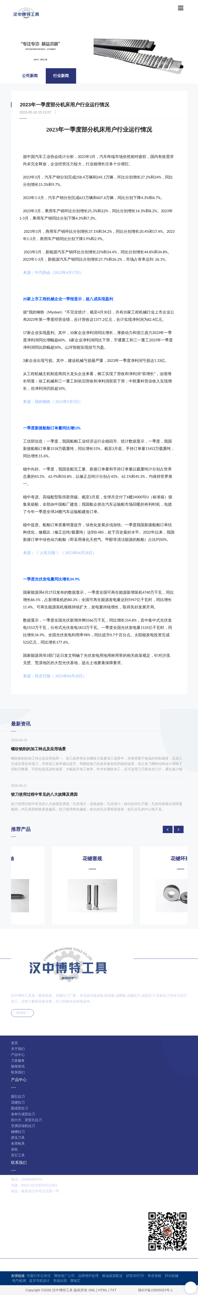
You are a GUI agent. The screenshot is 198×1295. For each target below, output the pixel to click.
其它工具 (18, 1155)
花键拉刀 (18, 1102)
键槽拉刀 (18, 1132)
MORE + (22, 1013)
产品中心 (18, 1055)
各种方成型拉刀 (23, 1114)
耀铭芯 (75, 1281)
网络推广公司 (64, 1276)
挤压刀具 (18, 1137)
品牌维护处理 (88, 1276)
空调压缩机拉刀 (23, 1126)
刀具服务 (18, 1060)
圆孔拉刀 (18, 1096)
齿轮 (14, 1149)
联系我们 (18, 1072)
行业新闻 (180, 63)
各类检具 (18, 1143)
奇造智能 (154, 1276)
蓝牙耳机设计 (39, 1281)
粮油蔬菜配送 (112, 1276)
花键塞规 (143, 858)
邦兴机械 (171, 1276)
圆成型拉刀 (19, 1108)
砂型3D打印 (135, 1276)
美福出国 (60, 1281)
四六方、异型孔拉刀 (26, 1120)
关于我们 (18, 1049)
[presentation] (168, 829)
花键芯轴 (55, 858)
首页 (145, 63)
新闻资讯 (161, 63)
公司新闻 (30, 76)
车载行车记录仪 (39, 1276)
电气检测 (19, 1281)
